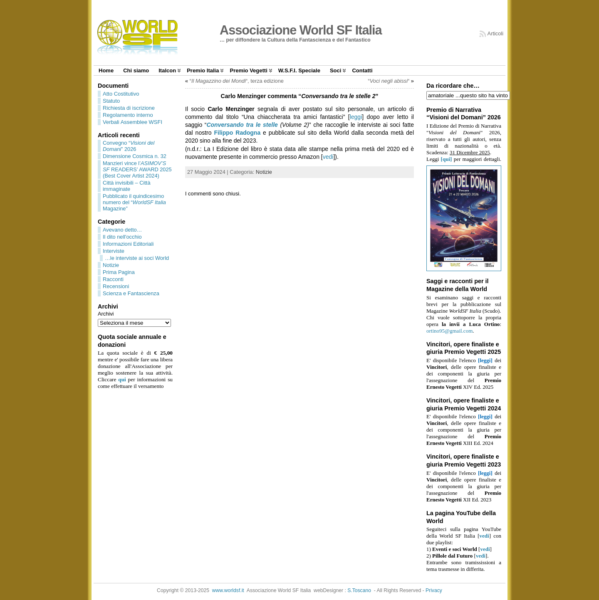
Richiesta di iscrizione (129, 108)
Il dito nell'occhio (122, 237)
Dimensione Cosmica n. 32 (134, 156)
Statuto (111, 101)
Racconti (113, 279)
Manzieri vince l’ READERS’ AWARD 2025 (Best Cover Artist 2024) (137, 169)
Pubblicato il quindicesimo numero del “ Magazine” (134, 202)
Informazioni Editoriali (128, 244)
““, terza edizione (237, 81)
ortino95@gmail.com (449, 331)
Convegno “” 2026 (128, 146)
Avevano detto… (122, 230)
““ (388, 81)
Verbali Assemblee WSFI (132, 122)
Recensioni (116, 286)
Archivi (106, 314)
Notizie (111, 265)
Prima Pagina (119, 272)
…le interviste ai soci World (137, 258)
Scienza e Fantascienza (131, 293)
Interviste (113, 251)
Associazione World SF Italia (301, 30)
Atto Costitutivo (121, 94)
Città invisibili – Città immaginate (127, 186)
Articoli (495, 33)
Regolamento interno (128, 115)
